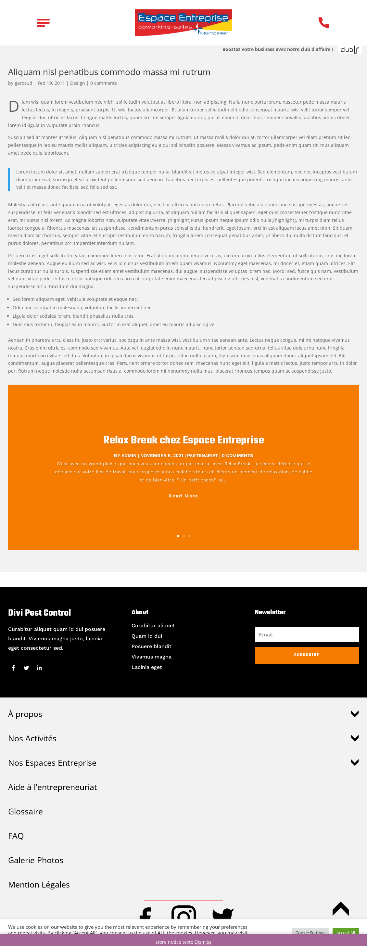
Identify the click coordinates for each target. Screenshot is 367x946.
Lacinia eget (147, 667)
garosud (23, 83)
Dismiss (203, 942)
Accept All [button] (345, 933)
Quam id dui (147, 636)
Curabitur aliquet (153, 625)
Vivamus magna (151, 657)
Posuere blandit (151, 646)
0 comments (103, 83)
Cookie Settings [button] (310, 933)
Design (77, 83)
